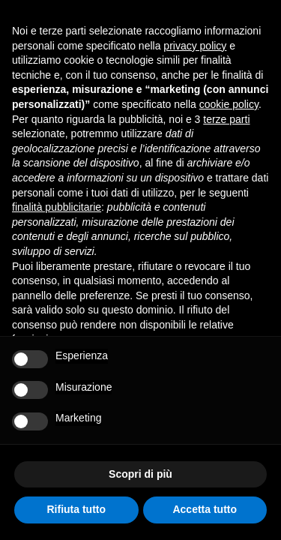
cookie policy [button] (229, 104)
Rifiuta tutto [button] (76, 509)
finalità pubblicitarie (56, 207)
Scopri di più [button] (140, 474)
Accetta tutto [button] (204, 509)
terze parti (226, 119)
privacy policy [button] (194, 46)
